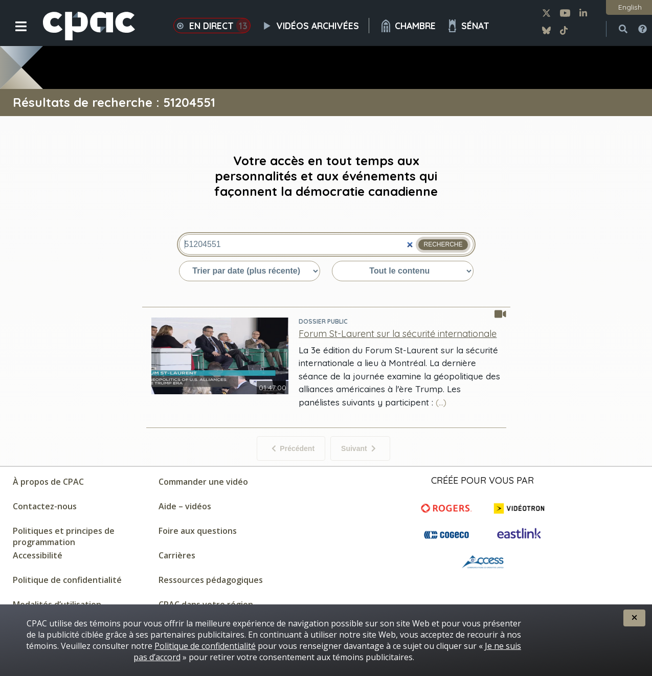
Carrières (177, 555)
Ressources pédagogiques (211, 579)
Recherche (442, 244)
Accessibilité (37, 555)
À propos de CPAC (48, 481)
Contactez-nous (45, 506)
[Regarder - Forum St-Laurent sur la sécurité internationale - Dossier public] (219, 391)
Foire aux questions (198, 530)
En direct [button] (212, 25)
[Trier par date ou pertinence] (249, 271)
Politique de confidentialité (67, 579)
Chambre (407, 25)
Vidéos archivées (315, 25)
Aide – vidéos (185, 506)
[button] (14, 34)
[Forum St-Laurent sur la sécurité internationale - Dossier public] (398, 333)
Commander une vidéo (203, 481)
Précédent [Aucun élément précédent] (293, 448)
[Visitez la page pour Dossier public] (399, 321)
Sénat (467, 25)
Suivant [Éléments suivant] (358, 448)
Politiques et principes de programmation (64, 536)
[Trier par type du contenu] (402, 271)
